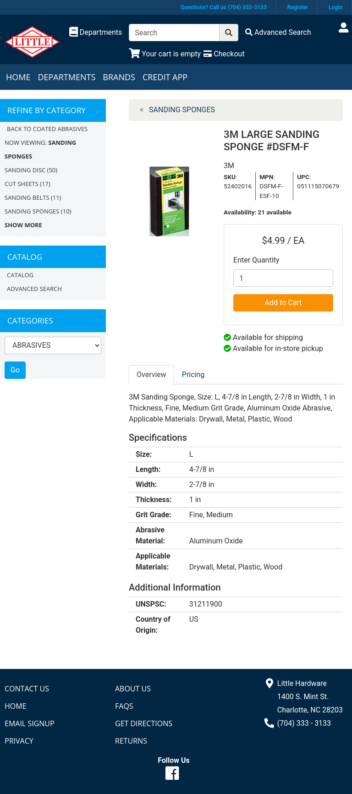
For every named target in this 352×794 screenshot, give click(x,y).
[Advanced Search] (278, 32)
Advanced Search (34, 289)
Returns (131, 741)
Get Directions (143, 723)
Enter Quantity (256, 260)
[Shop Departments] (95, 32)
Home (18, 76)
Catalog (20, 275)
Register (297, 7)
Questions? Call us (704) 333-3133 (224, 7)
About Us (133, 689)
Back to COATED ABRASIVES (47, 129)
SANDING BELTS (27, 197)
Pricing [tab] (193, 374)
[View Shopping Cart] (165, 53)
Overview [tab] (151, 374)
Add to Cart (283, 302)
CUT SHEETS (21, 184)
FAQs (124, 706)
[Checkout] (224, 53)
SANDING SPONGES (32, 211)
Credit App (165, 76)
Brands (119, 76)
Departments (66, 76)
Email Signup (30, 723)
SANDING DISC (25, 170)
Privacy (19, 741)
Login (335, 7)
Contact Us (27, 689)
